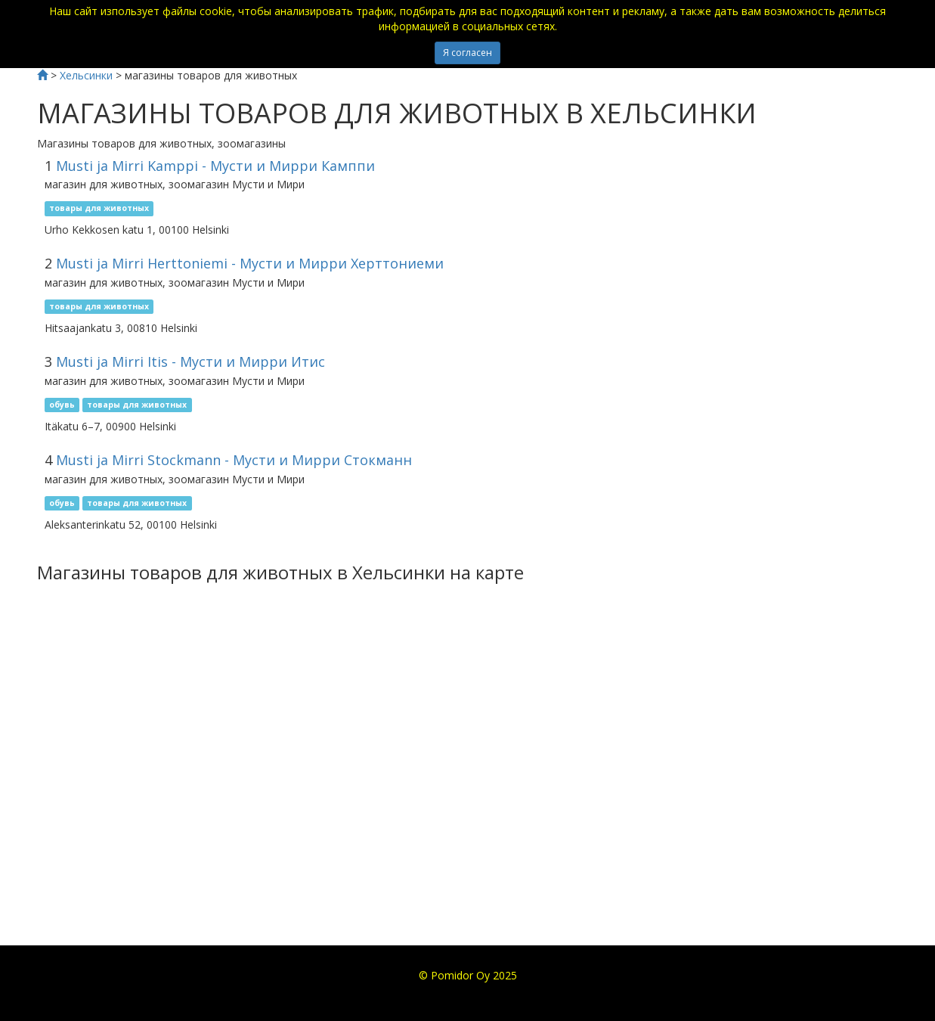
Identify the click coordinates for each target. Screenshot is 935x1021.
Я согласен (467, 52)
